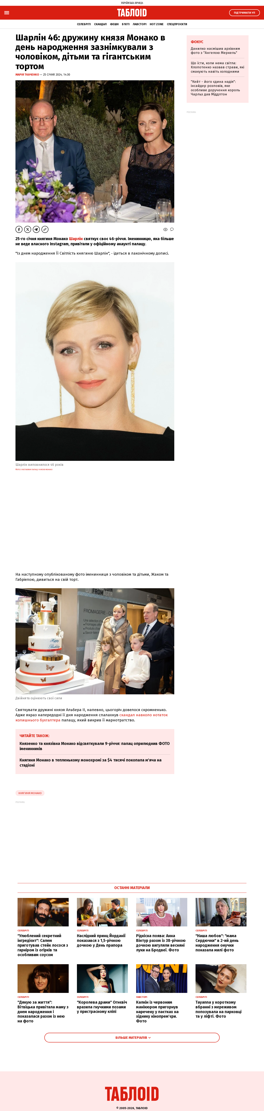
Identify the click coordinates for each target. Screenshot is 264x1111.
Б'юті (126, 24)
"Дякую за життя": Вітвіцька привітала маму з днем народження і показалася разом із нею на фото (43, 1011)
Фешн (114, 24)
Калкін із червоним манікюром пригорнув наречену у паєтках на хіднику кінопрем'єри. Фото (157, 1011)
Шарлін (76, 238)
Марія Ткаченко (27, 74)
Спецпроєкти (177, 24)
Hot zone (157, 24)
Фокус (197, 42)
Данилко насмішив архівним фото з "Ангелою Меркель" (215, 50)
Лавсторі (139, 24)
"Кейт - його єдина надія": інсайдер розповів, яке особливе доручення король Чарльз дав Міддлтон (215, 87)
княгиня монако (30, 793)
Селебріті (84, 24)
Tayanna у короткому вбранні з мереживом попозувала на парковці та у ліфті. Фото (219, 1009)
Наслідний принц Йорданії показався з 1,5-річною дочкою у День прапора (101, 940)
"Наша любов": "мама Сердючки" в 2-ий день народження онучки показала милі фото (217, 942)
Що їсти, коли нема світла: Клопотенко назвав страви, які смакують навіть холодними (217, 67)
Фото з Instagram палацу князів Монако (33, 469)
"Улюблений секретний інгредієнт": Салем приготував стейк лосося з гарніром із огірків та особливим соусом (43, 945)
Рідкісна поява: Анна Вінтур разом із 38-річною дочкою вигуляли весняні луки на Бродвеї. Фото (161, 942)
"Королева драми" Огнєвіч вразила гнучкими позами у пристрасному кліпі (102, 1007)
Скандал (100, 24)
